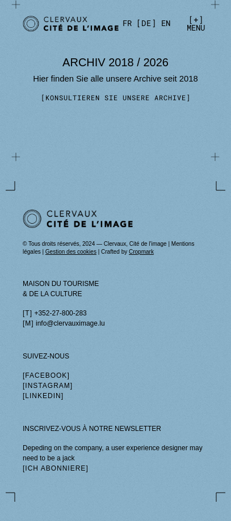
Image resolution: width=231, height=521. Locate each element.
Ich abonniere (55, 468)
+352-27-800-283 (60, 313)
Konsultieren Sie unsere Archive (115, 97)
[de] (146, 23)
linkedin (43, 396)
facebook (46, 375)
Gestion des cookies (70, 252)
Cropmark (141, 252)
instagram (47, 386)
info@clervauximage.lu (70, 323)
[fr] (127, 23)
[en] (165, 23)
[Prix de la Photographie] (66, 24)
